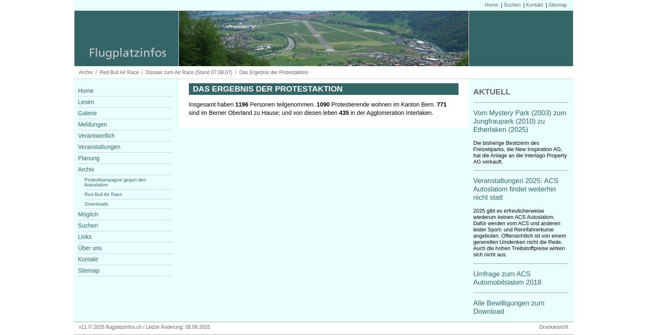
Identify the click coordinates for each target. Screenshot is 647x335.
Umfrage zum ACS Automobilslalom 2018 (507, 278)
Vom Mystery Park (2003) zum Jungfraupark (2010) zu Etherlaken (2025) (520, 121)
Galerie (87, 113)
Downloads (96, 203)
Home (491, 5)
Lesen (86, 102)
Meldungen (92, 124)
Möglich (88, 214)
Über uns (90, 248)
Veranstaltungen (99, 147)
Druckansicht (553, 327)
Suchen (512, 5)
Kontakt (534, 5)
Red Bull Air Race (119, 72)
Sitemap (557, 5)
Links (85, 236)
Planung (89, 158)
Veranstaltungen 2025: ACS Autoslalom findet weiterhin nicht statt (515, 189)
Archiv (86, 72)
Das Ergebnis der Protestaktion (273, 72)
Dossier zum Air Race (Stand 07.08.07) (189, 72)
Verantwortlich (96, 135)
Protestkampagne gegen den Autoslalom (115, 182)
